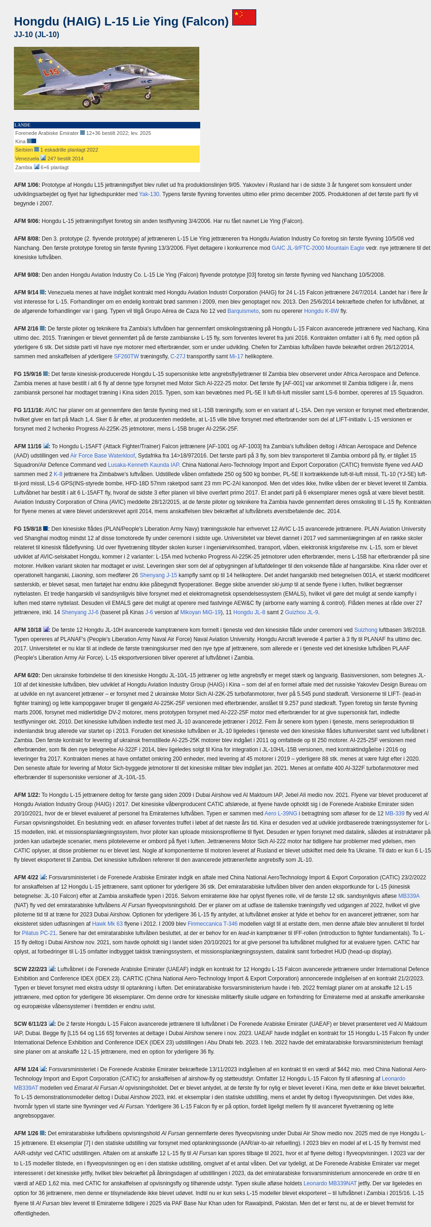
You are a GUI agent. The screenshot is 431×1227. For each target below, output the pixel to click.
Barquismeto (243, 311)
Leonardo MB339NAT (330, 1183)
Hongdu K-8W (321, 311)
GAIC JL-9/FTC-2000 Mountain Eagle (318, 248)
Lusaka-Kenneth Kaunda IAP (143, 465)
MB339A (409, 896)
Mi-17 (236, 356)
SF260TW (126, 356)
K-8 (58, 474)
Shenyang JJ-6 (80, 612)
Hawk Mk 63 (107, 924)
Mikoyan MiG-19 (200, 612)
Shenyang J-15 (158, 575)
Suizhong (365, 630)
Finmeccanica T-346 (213, 924)
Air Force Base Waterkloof (102, 455)
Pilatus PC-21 (39, 933)
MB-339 (395, 813)
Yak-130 (149, 194)
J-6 (149, 612)
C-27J (178, 356)
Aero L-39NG (281, 813)
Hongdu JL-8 (250, 612)
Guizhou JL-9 (301, 612)
